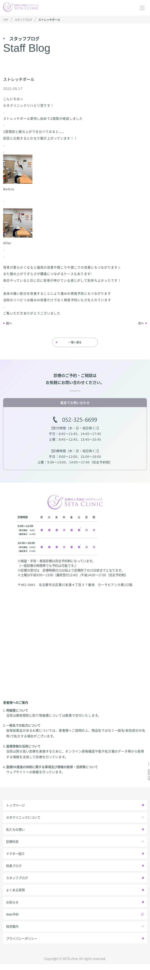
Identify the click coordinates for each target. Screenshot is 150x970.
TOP (6, 19)
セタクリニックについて (23, 819)
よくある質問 (15, 894)
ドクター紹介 (15, 857)
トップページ (15, 807)
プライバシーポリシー (22, 944)
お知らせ (12, 906)
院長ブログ (14, 869)
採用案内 (12, 931)
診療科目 (12, 844)
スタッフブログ (24, 19)
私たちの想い (15, 832)
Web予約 (12, 919)
